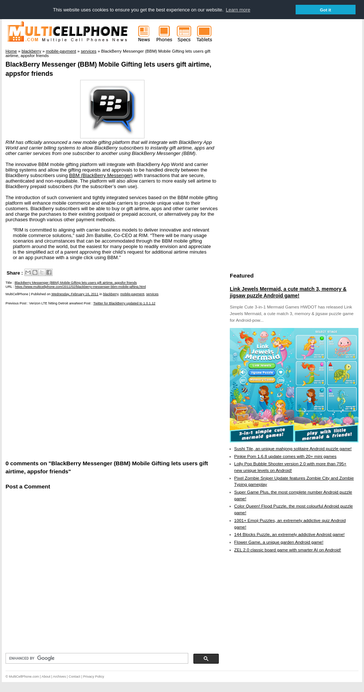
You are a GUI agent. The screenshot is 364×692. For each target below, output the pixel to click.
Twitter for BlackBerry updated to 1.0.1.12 (124, 303)
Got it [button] (325, 9)
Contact (75, 676)
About (46, 676)
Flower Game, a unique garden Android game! (279, 542)
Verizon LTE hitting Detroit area (52, 303)
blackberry (110, 294)
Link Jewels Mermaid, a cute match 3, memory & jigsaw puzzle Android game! (288, 292)
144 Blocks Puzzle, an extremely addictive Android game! (289, 534)
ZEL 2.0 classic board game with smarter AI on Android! (287, 549)
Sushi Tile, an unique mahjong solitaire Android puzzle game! (293, 448)
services (152, 294)
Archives (59, 676)
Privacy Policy (93, 676)
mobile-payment (132, 294)
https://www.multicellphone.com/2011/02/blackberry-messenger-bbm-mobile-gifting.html (80, 287)
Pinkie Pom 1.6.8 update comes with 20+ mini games (285, 456)
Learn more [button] (238, 10)
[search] (96, 658)
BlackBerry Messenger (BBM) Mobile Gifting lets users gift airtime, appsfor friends (76, 283)
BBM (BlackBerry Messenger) (101, 175)
